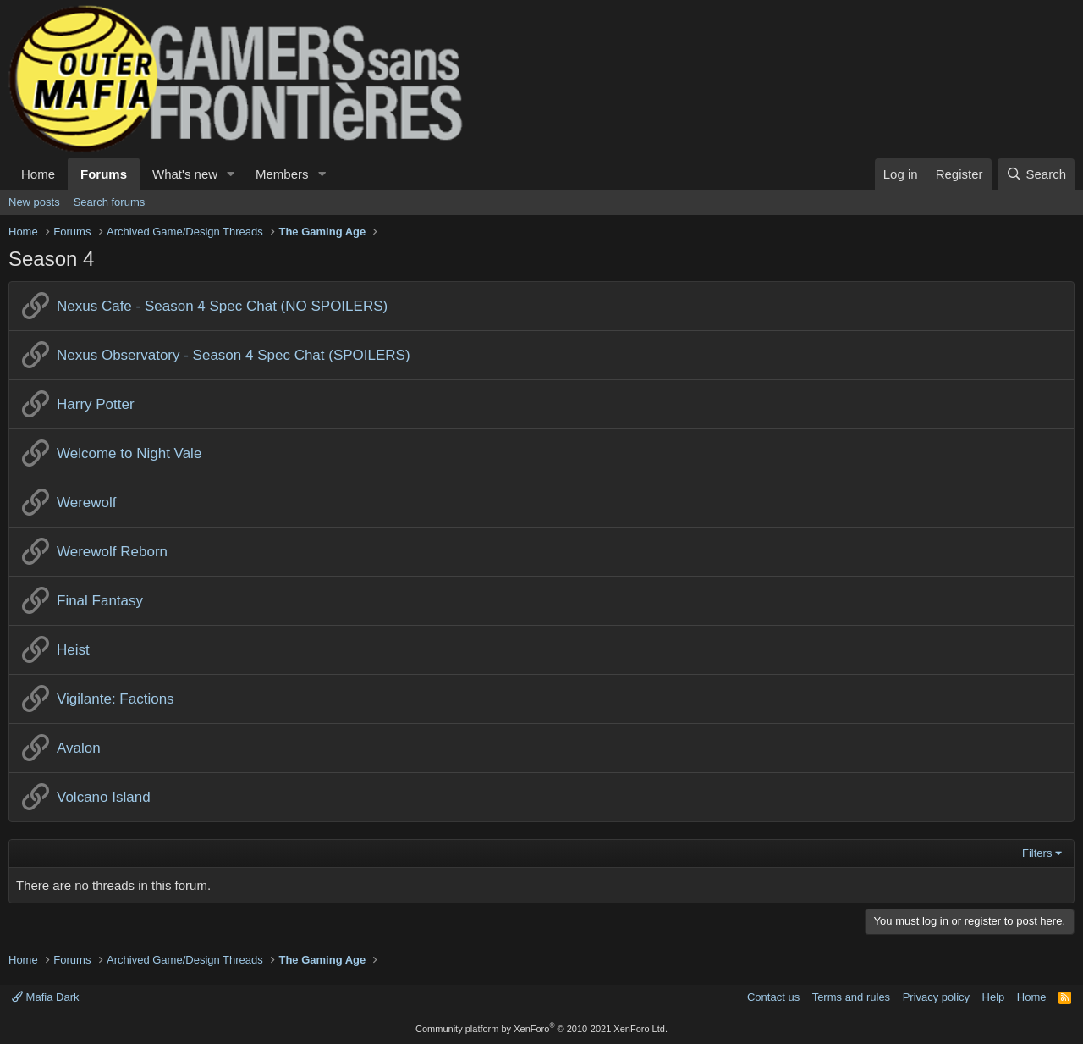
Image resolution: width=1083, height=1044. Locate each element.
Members (282, 174)
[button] (231, 174)
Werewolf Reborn (112, 552)
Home (38, 174)
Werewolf (87, 502)
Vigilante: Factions (115, 699)
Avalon (79, 748)
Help (993, 997)
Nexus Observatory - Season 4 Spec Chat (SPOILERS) (233, 355)
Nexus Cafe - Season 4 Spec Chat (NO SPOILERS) (222, 306)
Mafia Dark (45, 997)
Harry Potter (96, 404)
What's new (184, 174)
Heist (73, 650)
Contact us (773, 997)
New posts (34, 202)
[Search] (1036, 174)
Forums (103, 174)
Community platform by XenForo (541, 1029)
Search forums (110, 202)
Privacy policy (936, 997)
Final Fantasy (100, 601)
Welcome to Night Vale (129, 453)
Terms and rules (851, 997)
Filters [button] (1037, 853)
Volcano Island (104, 797)
